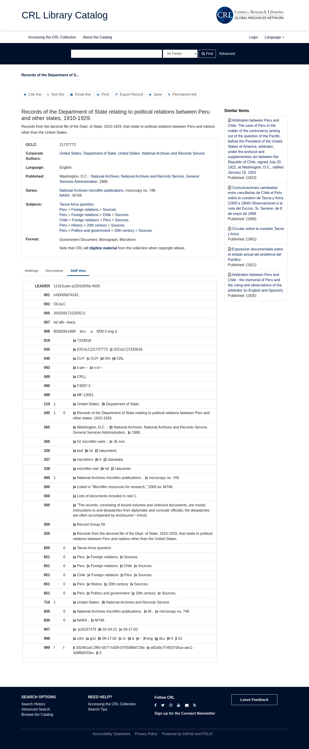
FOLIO (207, 734)
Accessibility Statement (111, 734)
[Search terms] (116, 54)
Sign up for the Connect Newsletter (184, 713)
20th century (97, 225)
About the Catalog (97, 37)
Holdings (31, 271)
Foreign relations (84, 209)
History (77, 225)
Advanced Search (35, 709)
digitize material (103, 248)
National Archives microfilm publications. (91, 190)
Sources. (110, 209)
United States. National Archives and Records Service (161, 153)
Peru (63, 209)
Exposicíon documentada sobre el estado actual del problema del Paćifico (255, 254)
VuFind (188, 734)
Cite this (35, 94)
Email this (83, 94)
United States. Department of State (87, 153)
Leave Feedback (254, 700)
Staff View (78, 271)
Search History (33, 704)
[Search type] (180, 54)
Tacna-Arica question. (76, 204)
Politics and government (90, 230)
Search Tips (97, 709)
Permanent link (184, 94)
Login (253, 37)
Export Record (131, 94)
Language (274, 37)
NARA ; (65, 195)
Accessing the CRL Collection (52, 37)
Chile (107, 215)
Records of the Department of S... (50, 75)
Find (207, 54)
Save (158, 94)
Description (54, 271)
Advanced (227, 54)
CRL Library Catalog (65, 15)
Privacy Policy (146, 734)
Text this (57, 94)
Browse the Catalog (37, 714)
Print (105, 94)
